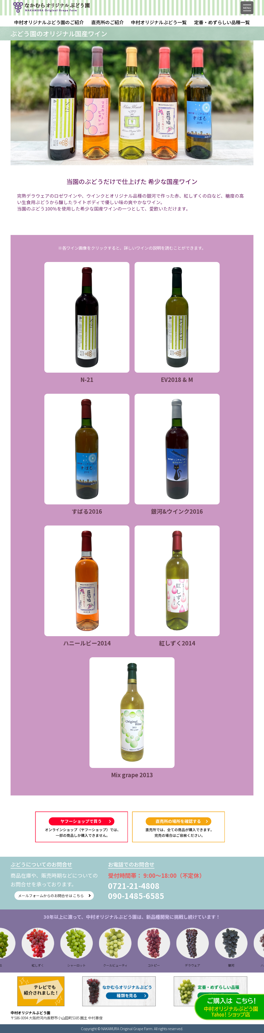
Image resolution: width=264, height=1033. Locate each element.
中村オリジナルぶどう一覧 (159, 22)
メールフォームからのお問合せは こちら (48, 895)
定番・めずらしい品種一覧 (222, 22)
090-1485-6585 (136, 895)
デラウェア (199, 965)
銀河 (238, 965)
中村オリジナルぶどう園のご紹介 (49, 22)
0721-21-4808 (134, 885)
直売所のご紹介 (107, 22)
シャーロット (83, 965)
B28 (6, 965)
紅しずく (45, 965)
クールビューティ (122, 965)
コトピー (161, 965)
